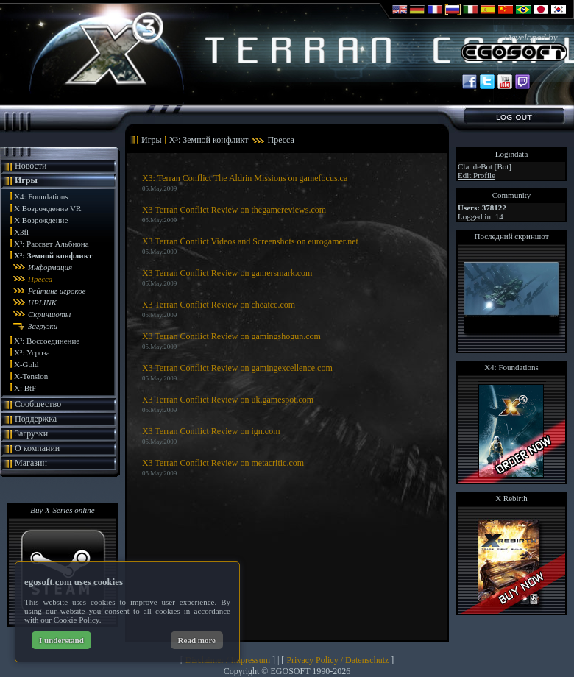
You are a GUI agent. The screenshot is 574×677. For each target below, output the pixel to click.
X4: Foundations (41, 196)
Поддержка (36, 419)
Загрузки (42, 326)
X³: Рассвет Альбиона (51, 243)
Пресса (40, 278)
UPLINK (42, 302)
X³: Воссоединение (46, 340)
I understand (61, 640)
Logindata (511, 153)
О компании (37, 448)
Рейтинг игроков (56, 290)
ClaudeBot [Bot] (484, 166)
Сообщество (38, 404)
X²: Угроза (32, 352)
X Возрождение (41, 220)
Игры (26, 180)
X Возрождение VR (47, 208)
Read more (197, 640)
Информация (50, 267)
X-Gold (26, 364)
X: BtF (25, 387)
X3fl (21, 231)
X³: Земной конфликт (53, 255)
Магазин (31, 463)
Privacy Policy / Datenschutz (337, 660)
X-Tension (31, 376)
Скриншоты (49, 314)
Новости (31, 165)
